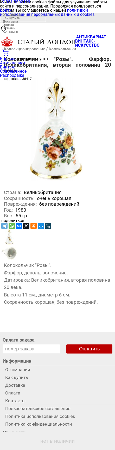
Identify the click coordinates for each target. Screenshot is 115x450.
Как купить (11, 18)
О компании (12, 15)
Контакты (10, 31)
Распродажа (12, 75)
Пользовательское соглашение (37, 408)
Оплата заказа (19, 340)
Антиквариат (12, 62)
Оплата (8, 25)
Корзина (8, 58)
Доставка (10, 21)
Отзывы (9, 28)
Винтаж (7, 67)
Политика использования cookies (40, 416)
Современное (13, 71)
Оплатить (89, 348)
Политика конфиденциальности (38, 424)
